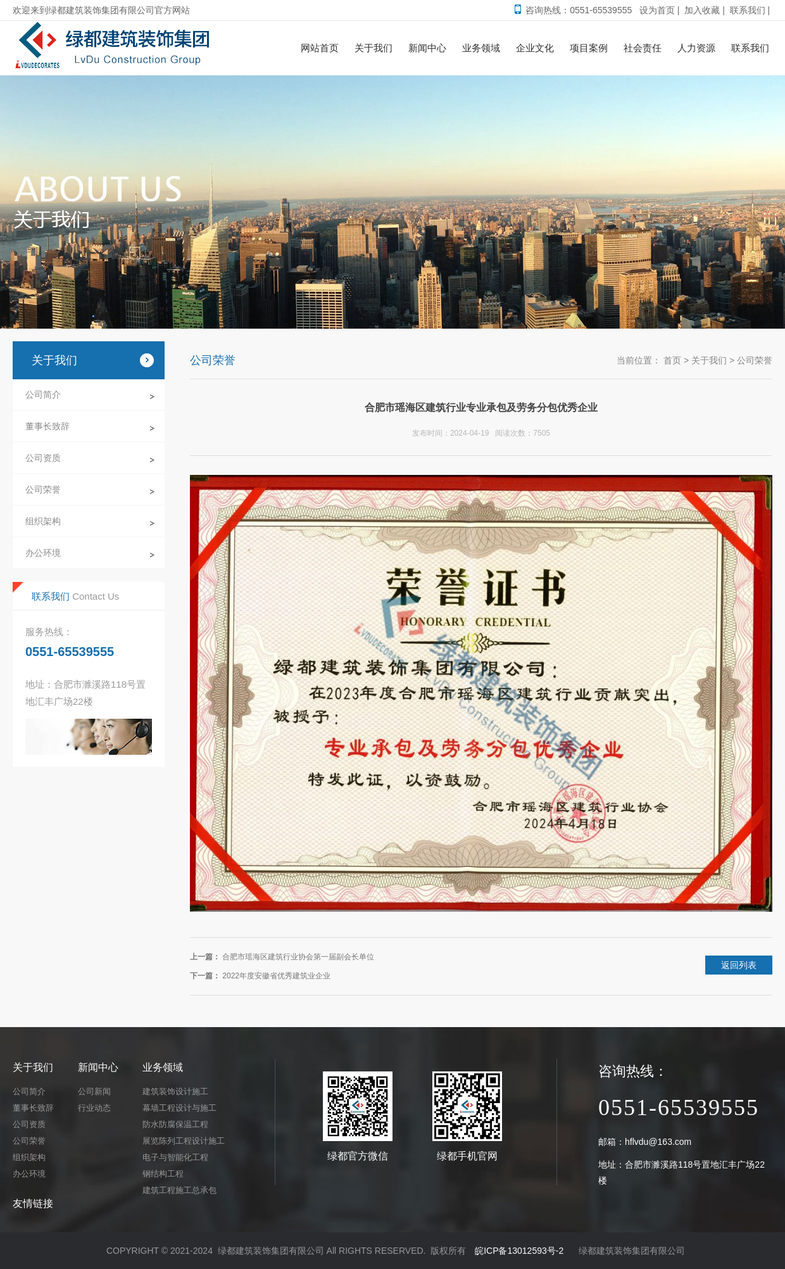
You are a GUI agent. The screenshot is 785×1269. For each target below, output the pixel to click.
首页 (672, 360)
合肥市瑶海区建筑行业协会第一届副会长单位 (298, 956)
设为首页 (657, 10)
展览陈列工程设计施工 (183, 1141)
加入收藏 (702, 10)
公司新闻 (94, 1091)
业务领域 (162, 1067)
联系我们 (747, 10)
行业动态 (94, 1108)
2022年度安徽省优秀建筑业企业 (276, 975)
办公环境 (43, 553)
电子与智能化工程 (175, 1157)
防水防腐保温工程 (175, 1124)
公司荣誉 (43, 489)
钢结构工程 (163, 1173)
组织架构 (43, 521)
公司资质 (43, 458)
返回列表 (739, 965)
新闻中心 (98, 1067)
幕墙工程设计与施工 (179, 1108)
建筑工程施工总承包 (179, 1190)
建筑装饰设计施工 (175, 1091)
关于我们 (709, 360)
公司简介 (43, 394)
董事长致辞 (47, 426)
